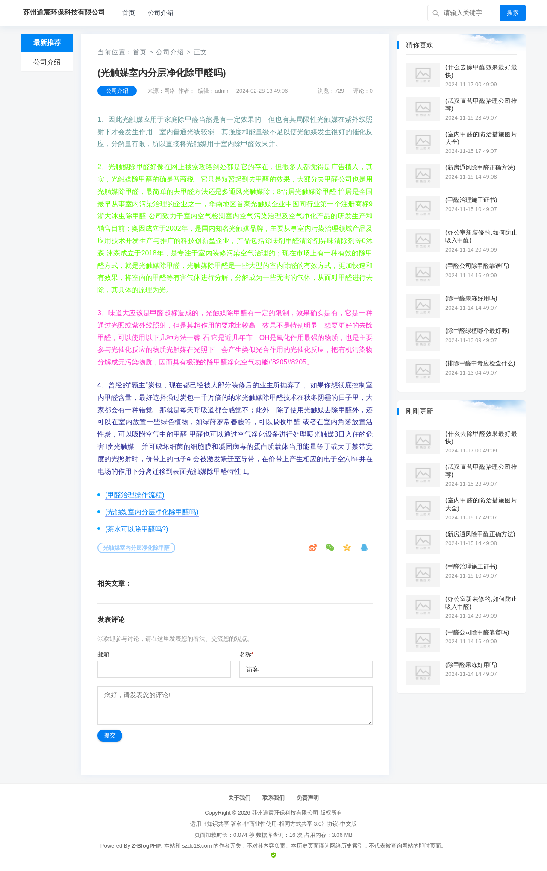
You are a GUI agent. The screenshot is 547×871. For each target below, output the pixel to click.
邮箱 (103, 654)
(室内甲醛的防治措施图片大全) (481, 138)
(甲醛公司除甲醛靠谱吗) (477, 265)
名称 (246, 654)
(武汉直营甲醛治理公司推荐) (481, 104)
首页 (128, 12)
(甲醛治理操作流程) (135, 495)
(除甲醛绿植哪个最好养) (477, 330)
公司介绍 (161, 12)
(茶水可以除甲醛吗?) (136, 529)
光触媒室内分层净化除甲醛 (136, 548)
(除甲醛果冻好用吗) (471, 298)
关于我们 (239, 798)
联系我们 (273, 798)
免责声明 (308, 798)
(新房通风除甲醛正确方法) (480, 167)
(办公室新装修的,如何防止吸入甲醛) (481, 236)
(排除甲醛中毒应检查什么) (480, 363)
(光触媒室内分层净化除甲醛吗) (152, 512)
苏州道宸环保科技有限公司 (285, 812)
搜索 (513, 12)
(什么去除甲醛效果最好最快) (481, 71)
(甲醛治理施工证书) (471, 199)
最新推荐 (47, 42)
